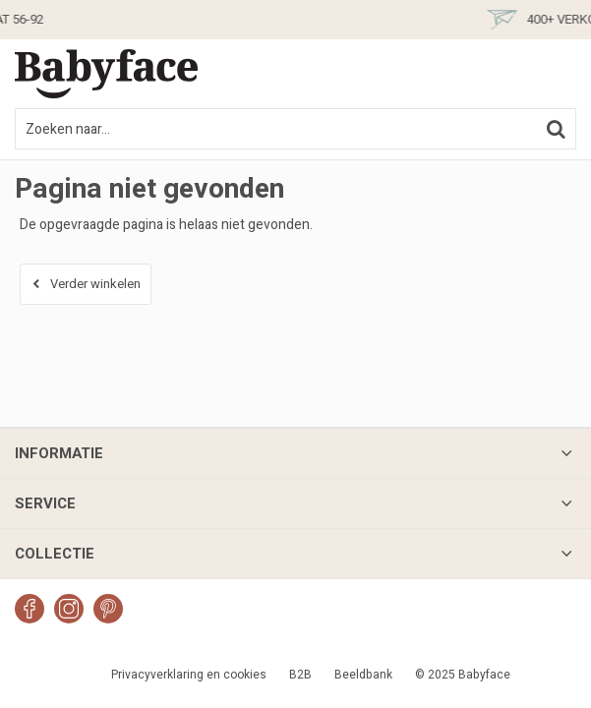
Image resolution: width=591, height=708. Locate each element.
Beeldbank (363, 674)
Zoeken (555, 128)
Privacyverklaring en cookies (188, 674)
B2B (300, 674)
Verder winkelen (95, 283)
